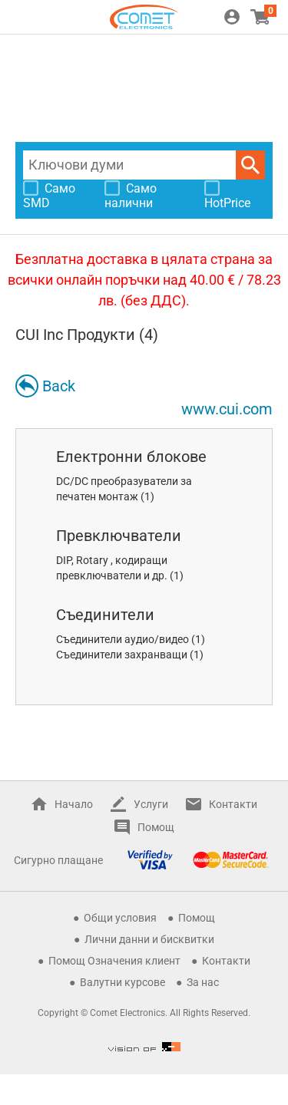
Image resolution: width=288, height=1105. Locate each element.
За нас (203, 982)
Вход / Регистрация (232, 16)
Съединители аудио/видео (122, 639)
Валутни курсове (122, 982)
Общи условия (120, 918)
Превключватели (118, 535)
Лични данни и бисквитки (149, 939)
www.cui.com (227, 409)
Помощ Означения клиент (114, 961)
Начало (74, 804)
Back (58, 386)
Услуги (151, 804)
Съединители (105, 614)
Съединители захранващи (121, 654)
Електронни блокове (131, 456)
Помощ (155, 827)
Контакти (233, 804)
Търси (250, 165)
